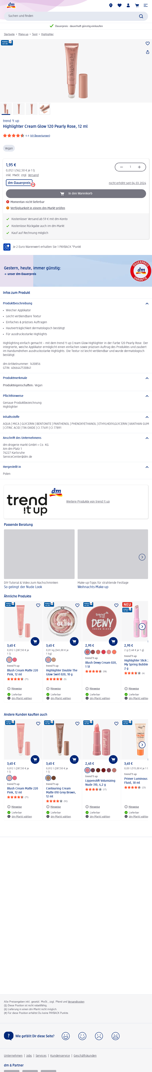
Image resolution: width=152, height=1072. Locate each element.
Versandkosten (76, 1001)
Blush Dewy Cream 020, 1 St (101, 664)
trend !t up (11, 121)
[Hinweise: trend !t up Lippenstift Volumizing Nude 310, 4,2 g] (92, 807)
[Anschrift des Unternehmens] (76, 438)
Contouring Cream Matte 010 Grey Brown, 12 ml (61, 792)
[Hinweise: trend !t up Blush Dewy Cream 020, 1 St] (92, 689)
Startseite (9, 34)
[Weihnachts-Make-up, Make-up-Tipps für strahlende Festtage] (113, 559)
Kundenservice (60, 1056)
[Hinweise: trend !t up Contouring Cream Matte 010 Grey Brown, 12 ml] (53, 807)
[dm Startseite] (11, 5)
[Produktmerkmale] (76, 378)
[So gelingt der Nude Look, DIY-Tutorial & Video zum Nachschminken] (39, 559)
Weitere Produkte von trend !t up (58, 502)
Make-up (23, 34)
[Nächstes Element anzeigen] (142, 626)
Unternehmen (13, 1056)
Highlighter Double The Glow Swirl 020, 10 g (61, 672)
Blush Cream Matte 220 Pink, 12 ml (22, 672)
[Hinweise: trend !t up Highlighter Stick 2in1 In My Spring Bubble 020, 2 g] (131, 689)
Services (41, 1056)
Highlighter (47, 34)
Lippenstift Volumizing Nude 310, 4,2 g (100, 782)
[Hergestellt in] (76, 467)
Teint (34, 34)
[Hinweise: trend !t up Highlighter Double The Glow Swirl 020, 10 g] (53, 689)
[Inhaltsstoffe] (76, 417)
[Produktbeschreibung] (76, 304)
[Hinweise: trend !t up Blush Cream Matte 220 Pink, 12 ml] (14, 689)
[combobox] (76, 16)
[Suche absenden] (141, 16)
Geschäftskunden (85, 1056)
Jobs (29, 1056)
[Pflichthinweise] (76, 396)
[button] (145, 5)
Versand (33, 175)
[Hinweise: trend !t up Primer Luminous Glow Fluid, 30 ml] (131, 807)
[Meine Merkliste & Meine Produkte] (119, 5)
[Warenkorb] (137, 5)
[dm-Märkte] (110, 5)
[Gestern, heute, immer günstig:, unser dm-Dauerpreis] (76, 271)
